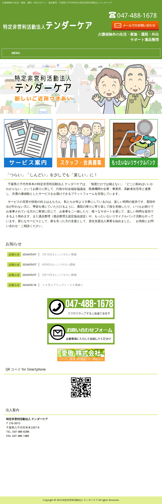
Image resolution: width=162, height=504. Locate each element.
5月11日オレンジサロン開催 (59, 274)
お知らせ (14, 254)
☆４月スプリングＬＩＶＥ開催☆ (62, 285)
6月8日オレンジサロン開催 (58, 264)
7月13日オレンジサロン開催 (59, 254)
